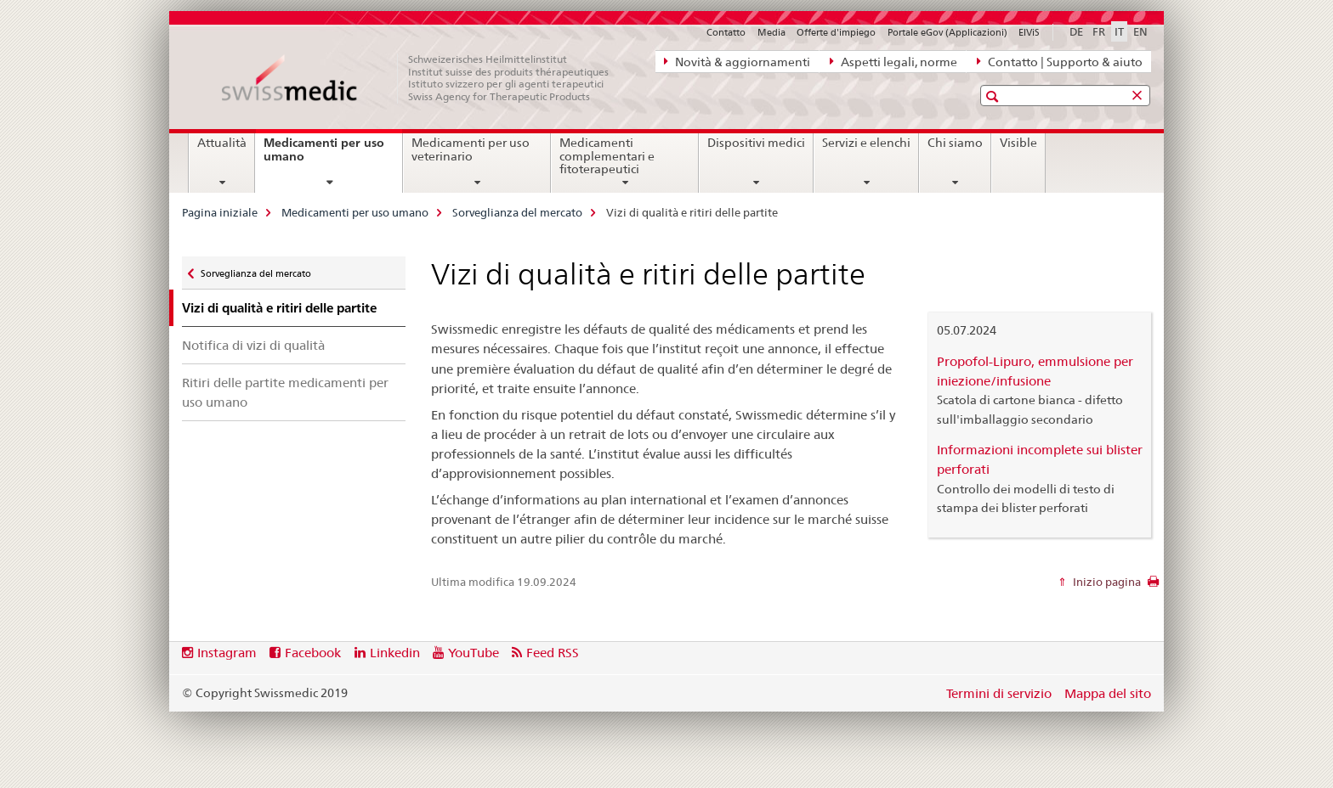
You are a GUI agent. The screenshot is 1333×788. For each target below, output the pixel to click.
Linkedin (395, 652)
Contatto (726, 32)
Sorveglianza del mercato (517, 212)
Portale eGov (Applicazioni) (947, 32)
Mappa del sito (1107, 693)
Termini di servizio (999, 693)
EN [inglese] (1140, 31)
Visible (1018, 142)
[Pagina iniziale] (424, 78)
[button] (994, 96)
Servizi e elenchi (866, 142)
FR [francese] (1098, 31)
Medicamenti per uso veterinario (470, 149)
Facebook (313, 652)
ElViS (1029, 32)
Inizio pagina (1105, 581)
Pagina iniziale (220, 212)
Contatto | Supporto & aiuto (1060, 61)
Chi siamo (955, 142)
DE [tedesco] (1076, 31)
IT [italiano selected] (1119, 31)
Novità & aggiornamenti (737, 61)
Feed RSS (552, 652)
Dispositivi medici (756, 142)
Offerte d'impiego (836, 32)
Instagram (227, 652)
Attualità (222, 142)
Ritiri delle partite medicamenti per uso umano (285, 392)
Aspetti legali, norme (893, 61)
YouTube (473, 652)
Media (771, 32)
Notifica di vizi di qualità (253, 345)
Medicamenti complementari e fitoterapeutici (607, 156)
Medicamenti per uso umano (324, 156)
